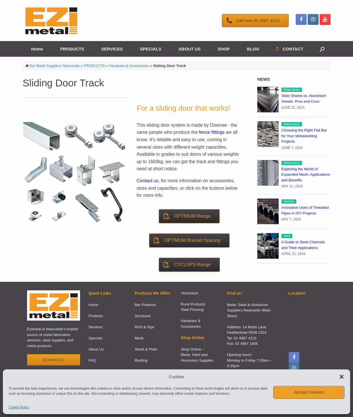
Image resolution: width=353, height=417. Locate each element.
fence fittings (212, 132)
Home (37, 48)
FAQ (92, 360)
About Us (96, 349)
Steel (287, 236)
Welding (289, 201)
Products (96, 316)
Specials (96, 338)
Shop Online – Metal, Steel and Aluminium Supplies (197, 355)
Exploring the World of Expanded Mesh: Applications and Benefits (305, 174)
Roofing (141, 360)
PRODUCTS (72, 48)
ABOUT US (189, 48)
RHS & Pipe (144, 327)
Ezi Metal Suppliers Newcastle (55, 66)
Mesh (139, 338)
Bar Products (145, 305)
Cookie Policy (19, 407)
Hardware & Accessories (129, 66)
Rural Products (193, 304)
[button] (341, 377)
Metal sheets (292, 89)
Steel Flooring (192, 309)
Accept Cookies (309, 392)
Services (96, 327)
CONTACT (289, 48)
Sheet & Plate (146, 349)
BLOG (253, 48)
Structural (143, 316)
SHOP (224, 48)
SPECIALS (150, 48)
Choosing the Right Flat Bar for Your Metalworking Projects (304, 135)
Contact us (147, 180)
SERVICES (112, 48)
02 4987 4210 (245, 338)
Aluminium (189, 293)
